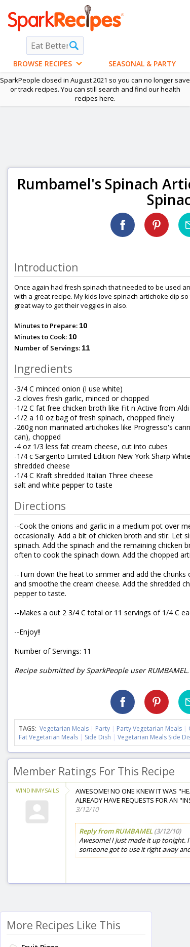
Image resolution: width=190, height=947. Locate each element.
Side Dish (98, 737)
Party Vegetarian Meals (149, 728)
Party (102, 728)
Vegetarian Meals (64, 728)
